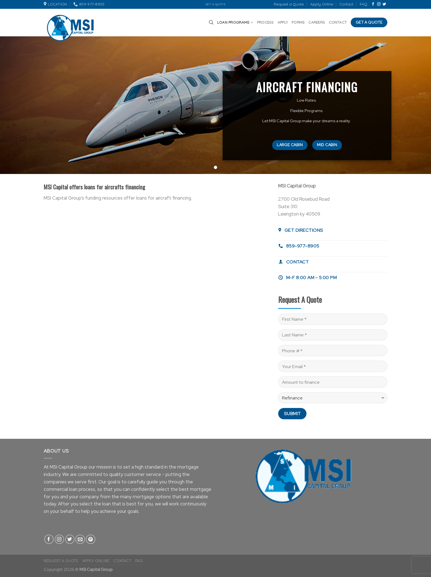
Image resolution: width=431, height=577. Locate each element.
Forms (298, 22)
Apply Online (321, 4)
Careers (316, 22)
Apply (283, 22)
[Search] (211, 22)
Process (265, 22)
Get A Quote (216, 4)
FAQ (363, 4)
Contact (346, 4)
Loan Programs (235, 22)
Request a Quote (289, 4)
